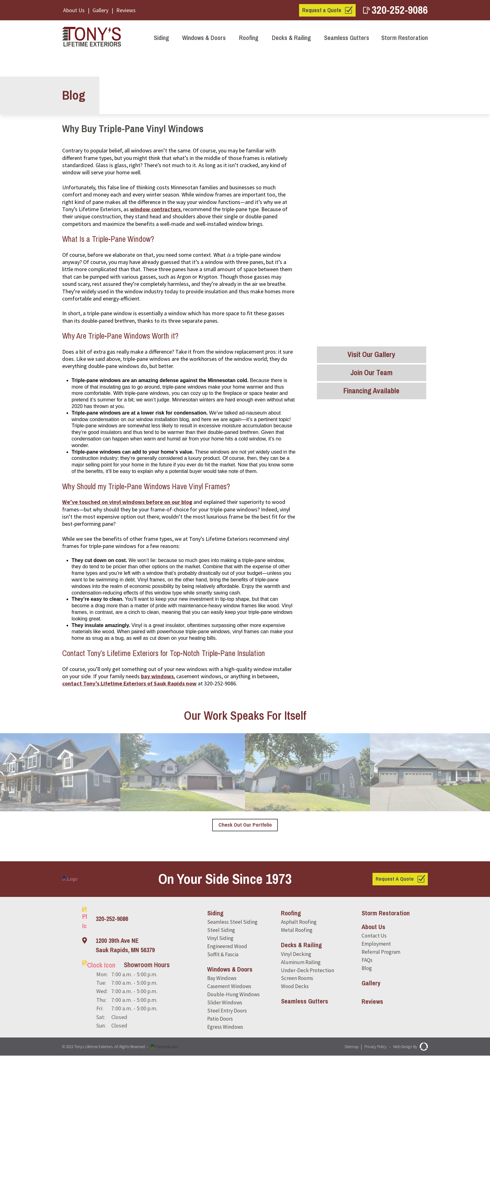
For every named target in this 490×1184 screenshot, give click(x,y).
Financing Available (371, 394)
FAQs (366, 1086)
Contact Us (373, 1061)
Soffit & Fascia (223, 1081)
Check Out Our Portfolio (245, 950)
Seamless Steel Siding (232, 1047)
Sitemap (338, 1175)
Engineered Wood (228, 1072)
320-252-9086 (395, 9)
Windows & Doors (204, 37)
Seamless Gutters (346, 37)
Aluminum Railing (300, 1088)
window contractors (155, 334)
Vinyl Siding (220, 1064)
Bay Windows (222, 1105)
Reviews (126, 10)
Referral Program (380, 1078)
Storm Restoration (404, 37)
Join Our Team (371, 375)
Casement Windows (230, 1113)
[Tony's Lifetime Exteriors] (93, 37)
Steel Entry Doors (227, 1139)
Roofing (248, 37)
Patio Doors (221, 1147)
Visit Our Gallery (371, 355)
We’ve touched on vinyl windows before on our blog (127, 626)
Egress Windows (226, 1156)
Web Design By (408, 1175)
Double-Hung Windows (233, 1122)
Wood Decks (294, 1113)
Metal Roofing (296, 1055)
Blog (365, 1094)
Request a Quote (321, 10)
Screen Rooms (296, 1105)
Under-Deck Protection (307, 1097)
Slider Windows (225, 1130)
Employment (375, 1069)
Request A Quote (394, 1004)
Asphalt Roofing (299, 1047)
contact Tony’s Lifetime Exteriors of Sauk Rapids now (129, 808)
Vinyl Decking (295, 1080)
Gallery (100, 10)
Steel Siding (221, 1055)
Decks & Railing (291, 37)
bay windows (157, 801)
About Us (74, 10)
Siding (161, 37)
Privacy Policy (367, 1175)
